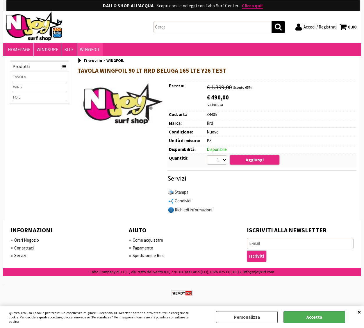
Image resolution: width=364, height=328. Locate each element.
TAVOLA (19, 76)
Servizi (20, 255)
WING (17, 87)
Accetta (314, 317)
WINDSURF (47, 49)
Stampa (181, 192)
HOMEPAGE (19, 49)
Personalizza (247, 317)
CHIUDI (359, 312)
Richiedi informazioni (193, 210)
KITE (69, 49)
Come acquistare (148, 240)
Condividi (183, 201)
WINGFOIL (90, 49)
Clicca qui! (252, 5)
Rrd (210, 123)
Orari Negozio (26, 240)
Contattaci (24, 248)
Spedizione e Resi (149, 255)
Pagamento (143, 248)
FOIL (16, 97)
